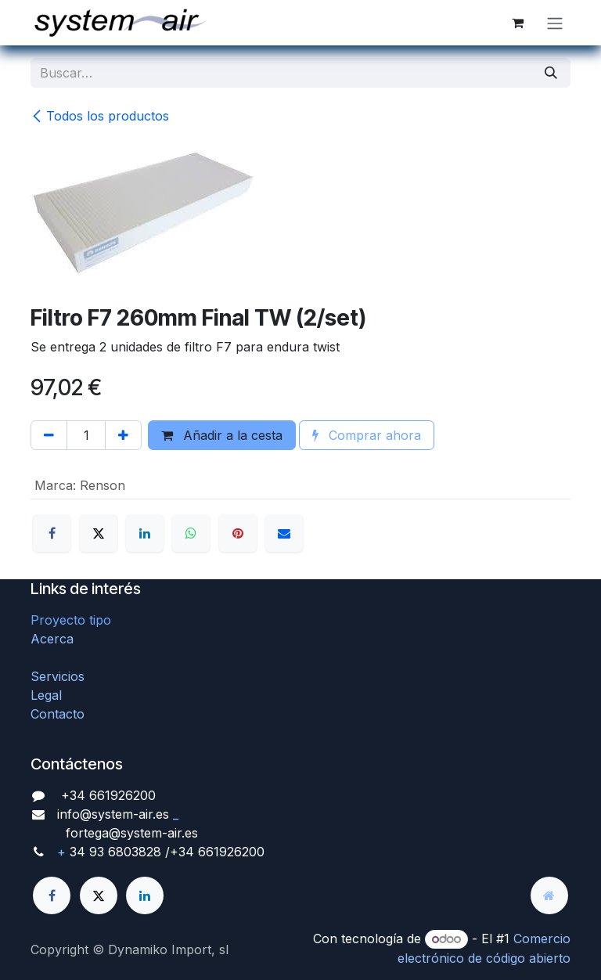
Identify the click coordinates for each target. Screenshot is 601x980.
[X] (98, 533)
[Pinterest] (238, 533)
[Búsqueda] (550, 73)
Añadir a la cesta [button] (222, 435)
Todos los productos (100, 116)
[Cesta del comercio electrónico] (517, 22)
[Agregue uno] (123, 435)
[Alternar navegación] (554, 22)
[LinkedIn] (145, 533)
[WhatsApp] (191, 533)
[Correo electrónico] (284, 533)
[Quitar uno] (49, 435)
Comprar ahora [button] (366, 435)
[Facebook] (51, 533)
